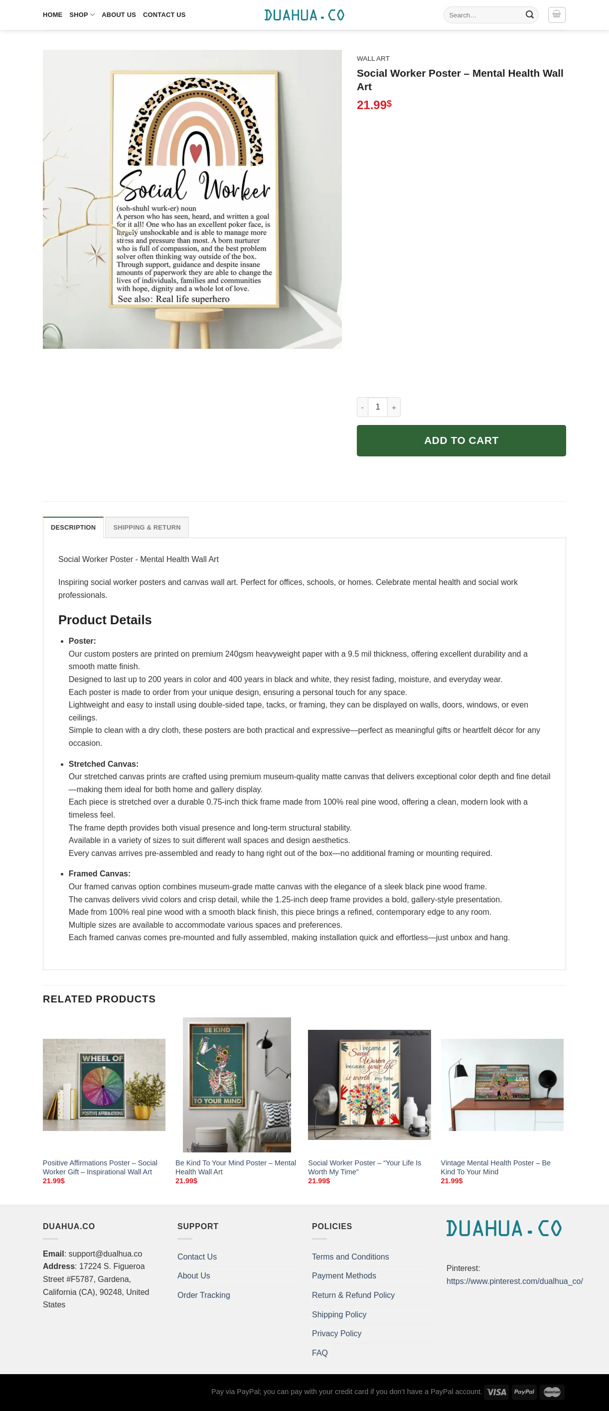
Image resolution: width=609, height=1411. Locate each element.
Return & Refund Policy (353, 1295)
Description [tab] (73, 527)
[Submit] (529, 14)
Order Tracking (203, 1295)
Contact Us (164, 14)
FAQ (320, 1353)
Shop (82, 14)
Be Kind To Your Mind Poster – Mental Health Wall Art (235, 1167)
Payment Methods (344, 1275)
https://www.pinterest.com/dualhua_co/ (515, 1281)
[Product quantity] (378, 407)
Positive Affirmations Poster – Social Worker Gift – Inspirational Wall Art (100, 1167)
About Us (119, 14)
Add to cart (461, 440)
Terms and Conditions (350, 1257)
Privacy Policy (337, 1333)
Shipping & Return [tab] (146, 527)
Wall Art (373, 58)
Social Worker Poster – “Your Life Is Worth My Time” (364, 1167)
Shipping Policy (339, 1314)
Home (52, 14)
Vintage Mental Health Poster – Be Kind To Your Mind (496, 1167)
